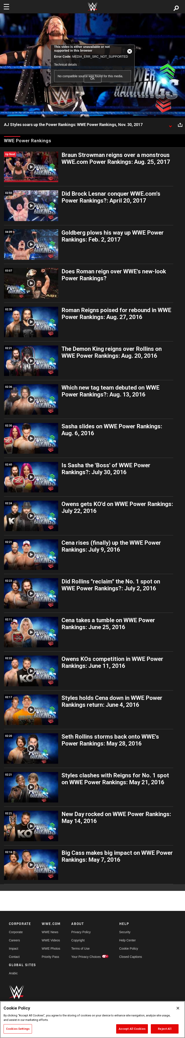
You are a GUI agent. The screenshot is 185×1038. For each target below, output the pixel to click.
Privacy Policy (81, 932)
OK (92, 78)
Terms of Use (80, 948)
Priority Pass (50, 957)
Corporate (16, 932)
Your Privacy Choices (86, 957)
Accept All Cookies (132, 1028)
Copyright (78, 940)
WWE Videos (51, 940)
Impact (13, 948)
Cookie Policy (128, 948)
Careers (14, 940)
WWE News (50, 932)
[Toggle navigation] (6, 6)
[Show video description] (170, 125)
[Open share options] (180, 125)
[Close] (178, 1008)
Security (125, 932)
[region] (92, 1019)
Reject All (164, 1028)
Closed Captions (130, 957)
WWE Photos (51, 948)
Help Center (127, 940)
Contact (14, 957)
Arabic (13, 973)
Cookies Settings (18, 1028)
